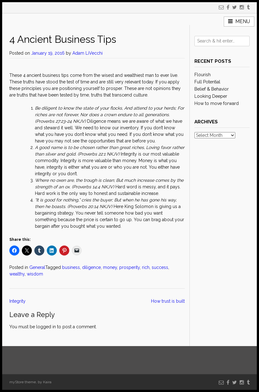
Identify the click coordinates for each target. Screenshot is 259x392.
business (71, 267)
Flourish (202, 74)
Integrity (17, 301)
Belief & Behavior (211, 89)
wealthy (17, 273)
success (160, 267)
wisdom (35, 273)
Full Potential (207, 81)
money (110, 267)
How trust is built (168, 301)
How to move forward (216, 103)
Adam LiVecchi (87, 53)
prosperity (129, 267)
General (37, 267)
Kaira (47, 382)
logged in (46, 326)
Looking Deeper (210, 96)
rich (145, 267)
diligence (91, 267)
